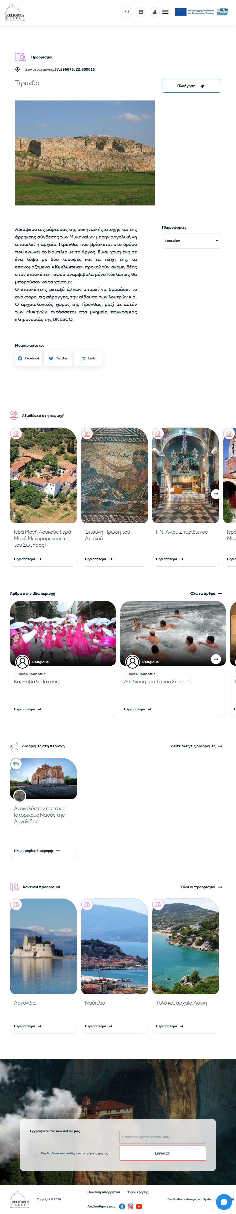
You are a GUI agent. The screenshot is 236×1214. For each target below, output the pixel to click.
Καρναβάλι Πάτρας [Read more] (36, 681)
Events (141, 12)
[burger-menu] (165, 12)
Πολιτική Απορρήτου (104, 1192)
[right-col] (191, 86)
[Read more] (43, 538)
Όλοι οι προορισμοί (198, 887)
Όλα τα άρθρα (203, 594)
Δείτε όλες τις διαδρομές (193, 746)
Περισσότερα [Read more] (24, 559)
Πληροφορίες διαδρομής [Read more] (34, 851)
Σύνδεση (155, 12)
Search (127, 12)
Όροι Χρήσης (138, 1192)
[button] (216, 494)
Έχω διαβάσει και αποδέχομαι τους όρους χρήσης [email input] (74, 1153)
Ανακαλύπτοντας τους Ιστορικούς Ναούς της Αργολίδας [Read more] (39, 815)
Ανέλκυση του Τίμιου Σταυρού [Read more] (157, 681)
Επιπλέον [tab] (172, 241)
